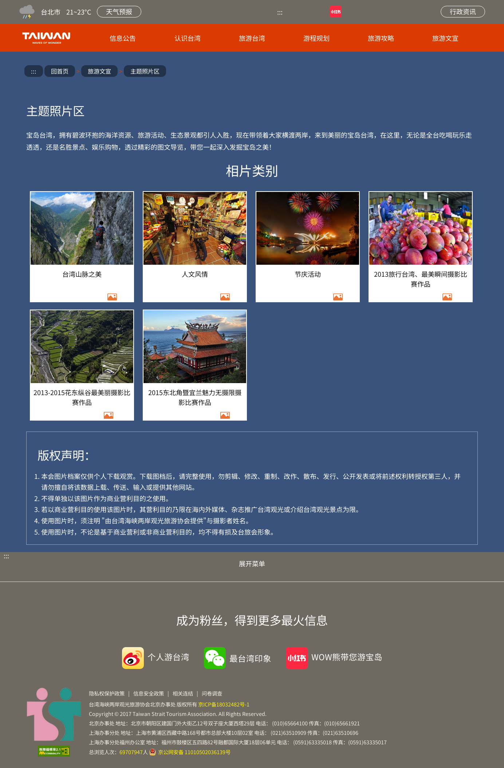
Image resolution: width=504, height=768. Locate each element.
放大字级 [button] (448, 72)
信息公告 (123, 38)
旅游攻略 (381, 38)
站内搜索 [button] (419, 11)
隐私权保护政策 (107, 693)
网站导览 (391, 11)
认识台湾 (187, 38)
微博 (363, 11)
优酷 (302, 11)
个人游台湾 (168, 656)
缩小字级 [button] (470, 72)
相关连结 (183, 693)
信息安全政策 (148, 693)
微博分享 (405, 72)
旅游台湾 (252, 38)
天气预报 (119, 11)
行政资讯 (463, 11)
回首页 (59, 71)
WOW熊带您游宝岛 (346, 656)
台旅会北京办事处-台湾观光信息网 (47, 38)
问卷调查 (212, 693)
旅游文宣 (445, 38)
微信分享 (427, 72)
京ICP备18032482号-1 (223, 704)
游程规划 (316, 38)
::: (280, 11)
